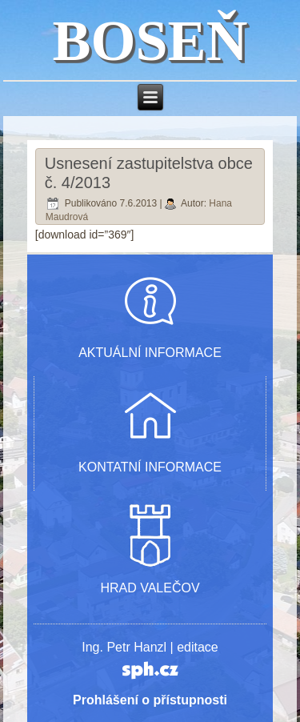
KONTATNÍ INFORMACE (150, 467)
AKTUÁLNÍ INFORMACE (150, 352)
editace (197, 647)
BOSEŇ (149, 41)
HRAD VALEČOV (149, 588)
